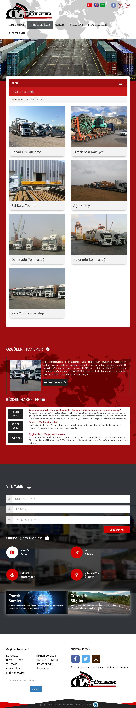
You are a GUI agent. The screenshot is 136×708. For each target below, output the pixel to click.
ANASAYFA (17, 99)
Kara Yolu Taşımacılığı (28, 313)
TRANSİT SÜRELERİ (46, 655)
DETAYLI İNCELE (55, 382)
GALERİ (60, 24)
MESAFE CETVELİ (44, 664)
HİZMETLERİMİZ (40, 24)
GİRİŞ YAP (117, 529)
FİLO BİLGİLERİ (97, 24)
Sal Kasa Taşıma (23, 205)
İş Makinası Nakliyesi (89, 151)
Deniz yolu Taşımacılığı (29, 259)
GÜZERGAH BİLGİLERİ (47, 659)
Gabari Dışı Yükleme (26, 151)
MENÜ (66, 83)
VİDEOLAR (76, 24)
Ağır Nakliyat (83, 205)
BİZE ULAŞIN (17, 33)
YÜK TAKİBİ (12, 664)
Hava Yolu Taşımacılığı (90, 259)
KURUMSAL (16, 24)
